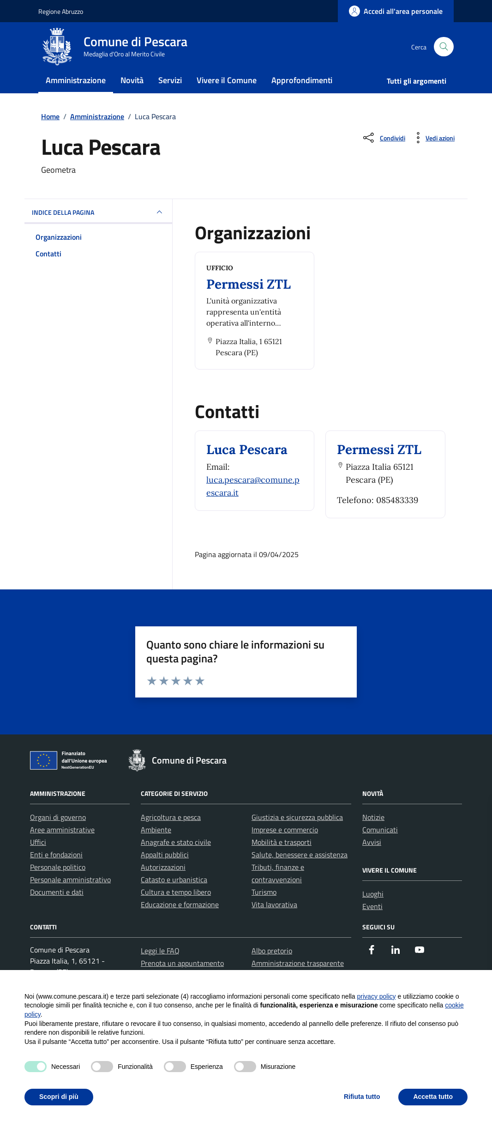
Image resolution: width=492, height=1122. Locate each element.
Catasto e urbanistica (174, 898)
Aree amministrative (62, 848)
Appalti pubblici (165, 873)
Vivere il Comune (227, 89)
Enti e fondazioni (56, 873)
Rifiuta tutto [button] (362, 1096)
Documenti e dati (57, 910)
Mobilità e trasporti (282, 860)
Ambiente (156, 848)
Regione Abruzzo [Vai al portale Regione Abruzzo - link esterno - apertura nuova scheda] (60, 11)
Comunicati (380, 848)
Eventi (372, 924)
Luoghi (373, 912)
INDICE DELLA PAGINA (98, 230)
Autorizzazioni (163, 885)
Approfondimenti (301, 89)
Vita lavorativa (274, 922)
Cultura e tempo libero (176, 910)
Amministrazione (76, 89)
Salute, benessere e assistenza (300, 873)
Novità (132, 89)
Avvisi (371, 860)
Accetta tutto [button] (433, 1096)
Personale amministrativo (70, 898)
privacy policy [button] (376, 996)
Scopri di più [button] (58, 1096)
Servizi (170, 89)
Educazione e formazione (180, 922)
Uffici (38, 860)
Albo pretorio (272, 969)
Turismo (264, 910)
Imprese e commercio (285, 848)
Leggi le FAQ (160, 969)
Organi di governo (58, 835)
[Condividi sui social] (383, 156)
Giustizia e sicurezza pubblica (297, 835)
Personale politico (57, 885)
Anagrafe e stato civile (176, 860)
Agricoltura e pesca (171, 835)
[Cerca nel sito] (444, 51)
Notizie (373, 835)
